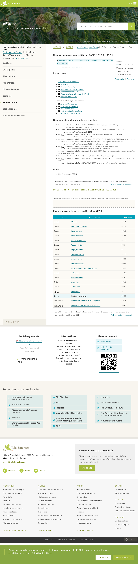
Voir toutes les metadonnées (122, 184)
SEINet (57, 426)
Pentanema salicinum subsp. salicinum (85, 305)
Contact (49, 540)
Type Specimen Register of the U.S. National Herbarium (112, 414)
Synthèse (7, 63)
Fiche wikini (104, 341)
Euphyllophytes (77, 249)
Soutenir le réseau (123, 507)
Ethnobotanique (11, 89)
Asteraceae (22, 58)
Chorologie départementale (89, 500)
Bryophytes (82, 497)
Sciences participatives (13, 519)
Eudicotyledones (77, 263)
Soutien (119, 499)
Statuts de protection (14, 115)
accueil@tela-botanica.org (14, 462)
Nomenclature (10, 102)
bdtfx (69, 47)
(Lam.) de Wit (97, 41)
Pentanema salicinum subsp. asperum (85, 300)
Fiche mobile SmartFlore (105, 348)
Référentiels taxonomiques (50, 519)
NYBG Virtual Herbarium (110, 408)
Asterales (75, 282)
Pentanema (8, 52)
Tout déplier (120, 79)
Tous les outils (44, 530)
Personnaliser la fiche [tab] (27, 360)
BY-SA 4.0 (131, 539)
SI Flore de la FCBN (19, 404)
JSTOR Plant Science (108, 402)
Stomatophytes (77, 235)
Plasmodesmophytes (79, 226)
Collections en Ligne (47, 497)
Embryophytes (76, 231)
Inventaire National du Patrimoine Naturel (20, 398)
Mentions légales (66, 540)
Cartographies (121, 520)
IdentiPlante (43, 508)
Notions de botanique (86, 519)
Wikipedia (103, 397)
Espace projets (83, 489)
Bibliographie (10, 109)
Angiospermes (76, 259)
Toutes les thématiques (13, 530)
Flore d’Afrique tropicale (87, 515)
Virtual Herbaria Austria (109, 421)
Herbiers (6, 500)
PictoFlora (42, 511)
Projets (81, 486)
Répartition (8, 83)
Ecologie (7, 96)
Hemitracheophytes (78, 240)
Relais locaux (8, 515)
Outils (41, 486)
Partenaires (120, 503)
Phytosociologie (10, 511)
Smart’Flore (43, 522)
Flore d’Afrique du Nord (87, 508)
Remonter (12, 322)
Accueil (57, 47)
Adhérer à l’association (125, 510)
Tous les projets (84, 530)
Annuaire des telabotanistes (51, 489)
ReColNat (14, 417)
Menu (133, 3)
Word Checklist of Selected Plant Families (25, 424)
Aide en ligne (87, 540)
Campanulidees (77, 277)
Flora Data (7, 497)
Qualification (120, 489)
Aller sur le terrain (10, 522)
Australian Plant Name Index (67, 413)
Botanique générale (86, 493)
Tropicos (58, 408)
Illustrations (9, 76)
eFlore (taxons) (45, 500)
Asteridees (75, 273)
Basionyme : (68, 81)
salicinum (17, 52)
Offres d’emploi (122, 524)
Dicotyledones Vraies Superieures (84, 268)
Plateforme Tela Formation (50, 515)
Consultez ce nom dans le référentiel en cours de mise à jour (85, 190)
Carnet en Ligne (45, 493)
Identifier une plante (12, 504)
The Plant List (60, 397)
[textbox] (102, 26)
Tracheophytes (77, 245)
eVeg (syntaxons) (46, 504)
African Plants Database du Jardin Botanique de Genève (67, 419)
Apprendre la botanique (13, 489)
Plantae (74, 222)
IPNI (56, 402)
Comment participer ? (12, 493)
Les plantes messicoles (13, 508)
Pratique (119, 517)
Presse (118, 528)
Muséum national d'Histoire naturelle (23, 411)
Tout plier (130, 79)
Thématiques (9, 486)
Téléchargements (122, 493)
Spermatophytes (77, 254)
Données (119, 486)
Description (9, 69)
